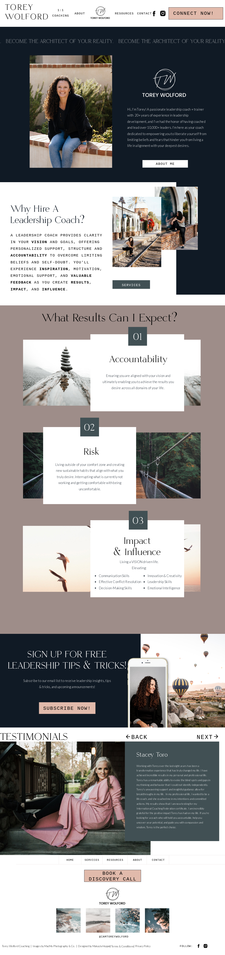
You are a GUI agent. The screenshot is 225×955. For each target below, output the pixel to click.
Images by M (40, 946)
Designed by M (86, 946)
